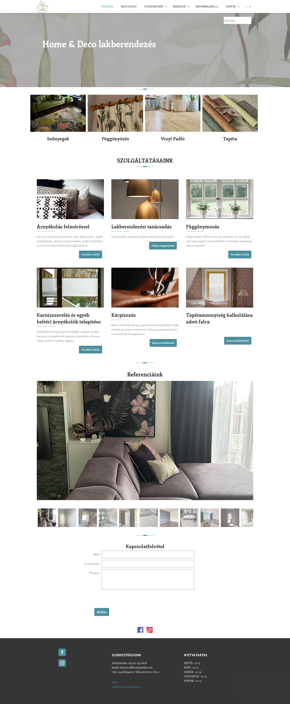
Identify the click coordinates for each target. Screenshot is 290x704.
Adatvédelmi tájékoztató (126, 687)
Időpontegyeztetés (162, 245)
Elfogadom (258, 695)
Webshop (179, 6)
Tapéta (230, 6)
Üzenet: (94, 573)
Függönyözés (153, 6)
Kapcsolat (129, 6)
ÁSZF (115, 682)
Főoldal (107, 6)
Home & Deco (42, 7)
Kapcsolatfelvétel (163, 343)
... (246, 6)
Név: (97, 554)
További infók (90, 254)
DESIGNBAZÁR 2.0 (206, 6)
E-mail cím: (92, 564)
